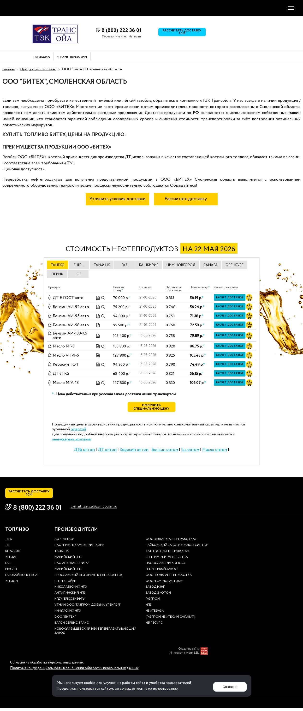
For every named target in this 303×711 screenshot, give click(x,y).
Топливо (17, 532)
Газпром (153, 602)
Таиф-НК (61, 554)
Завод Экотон (158, 596)
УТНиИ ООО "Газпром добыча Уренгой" (87, 608)
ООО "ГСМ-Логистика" (164, 584)
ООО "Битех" (65, 620)
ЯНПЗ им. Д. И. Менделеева (167, 560)
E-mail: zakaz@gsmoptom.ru (96, 509)
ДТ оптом (107, 451)
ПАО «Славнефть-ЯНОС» (165, 566)
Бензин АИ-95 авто (71, 316)
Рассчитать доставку (186, 199)
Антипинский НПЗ (70, 596)
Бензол (11, 584)
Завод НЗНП (155, 590)
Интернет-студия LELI (185, 656)
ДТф (8, 542)
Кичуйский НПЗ (67, 614)
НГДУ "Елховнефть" (70, 602)
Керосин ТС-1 (65, 365)
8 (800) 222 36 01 (121, 30)
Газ (7, 566)
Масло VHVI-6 (66, 355)
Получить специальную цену (151, 408)
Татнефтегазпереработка (167, 554)
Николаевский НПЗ (70, 590)
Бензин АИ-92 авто (71, 307)
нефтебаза (155, 614)
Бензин (11, 560)
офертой (78, 430)
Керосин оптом (134, 451)
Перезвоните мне (114, 36)
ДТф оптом (84, 451)
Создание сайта (189, 652)
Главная (8, 69)
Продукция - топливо (38, 69)
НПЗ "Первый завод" (162, 572)
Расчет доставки (231, 298)
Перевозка (42, 57)
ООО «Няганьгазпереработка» (171, 542)
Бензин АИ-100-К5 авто (70, 336)
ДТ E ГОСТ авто (68, 298)
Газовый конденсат (22, 578)
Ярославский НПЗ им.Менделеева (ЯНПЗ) (88, 578)
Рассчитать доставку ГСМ (183, 33)
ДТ (7, 548)
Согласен (228, 685)
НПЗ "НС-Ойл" (65, 584)
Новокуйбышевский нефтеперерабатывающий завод (95, 634)
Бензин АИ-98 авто (71, 325)
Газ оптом (190, 451)
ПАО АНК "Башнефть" (71, 566)
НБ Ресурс (154, 626)
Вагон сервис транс (71, 626)
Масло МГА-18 (66, 383)
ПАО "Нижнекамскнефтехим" (79, 548)
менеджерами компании (71, 440)
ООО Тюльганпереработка (169, 578)
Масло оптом (214, 451)
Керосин (12, 554)
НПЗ (149, 608)
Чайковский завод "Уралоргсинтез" (177, 548)
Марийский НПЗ (68, 560)
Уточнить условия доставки (117, 199)
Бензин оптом (165, 451)
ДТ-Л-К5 (61, 374)
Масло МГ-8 (64, 346)
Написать (135, 36)
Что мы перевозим (72, 57)
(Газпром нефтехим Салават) (170, 620)
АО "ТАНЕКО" (64, 542)
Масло (11, 572)
